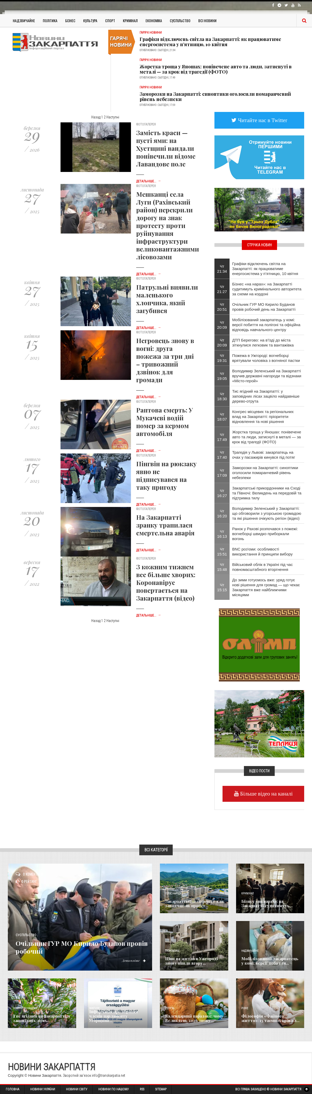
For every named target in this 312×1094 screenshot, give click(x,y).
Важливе (94, 1008)
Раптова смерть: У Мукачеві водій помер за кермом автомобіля (164, 422)
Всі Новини (207, 20)
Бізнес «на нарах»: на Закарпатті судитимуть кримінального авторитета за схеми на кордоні (266, 289)
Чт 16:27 (222, 493)
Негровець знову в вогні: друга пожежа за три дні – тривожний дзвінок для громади (165, 360)
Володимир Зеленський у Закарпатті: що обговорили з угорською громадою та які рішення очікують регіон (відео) (266, 513)
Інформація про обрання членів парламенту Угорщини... (118, 1018)
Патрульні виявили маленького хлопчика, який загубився (167, 299)
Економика (172, 950)
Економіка (154, 20)
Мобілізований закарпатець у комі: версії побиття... (269, 961)
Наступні (112, 117)
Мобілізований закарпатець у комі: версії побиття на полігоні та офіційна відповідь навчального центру (266, 325)
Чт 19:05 (222, 376)
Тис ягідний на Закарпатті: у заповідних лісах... (39, 1018)
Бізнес (70, 20)
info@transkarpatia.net (108, 1075)
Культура (90, 20)
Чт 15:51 (222, 551)
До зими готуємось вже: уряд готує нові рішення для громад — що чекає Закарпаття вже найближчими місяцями (266, 587)
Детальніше (132, 960)
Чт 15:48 (222, 567)
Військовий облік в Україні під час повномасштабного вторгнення (262, 567)
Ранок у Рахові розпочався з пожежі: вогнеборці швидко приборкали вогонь (265, 534)
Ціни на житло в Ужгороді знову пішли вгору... (189, 961)
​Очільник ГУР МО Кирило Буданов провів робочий (83, 946)
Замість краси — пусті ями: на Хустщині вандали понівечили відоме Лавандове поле (165, 148)
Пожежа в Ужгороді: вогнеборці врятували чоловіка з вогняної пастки (266, 358)
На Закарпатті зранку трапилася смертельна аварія (165, 525)
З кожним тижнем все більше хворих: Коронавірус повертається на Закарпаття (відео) (165, 582)
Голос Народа (173, 893)
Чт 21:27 (222, 289)
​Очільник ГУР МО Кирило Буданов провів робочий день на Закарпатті (264, 307)
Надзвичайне (24, 20)
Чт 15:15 (222, 587)
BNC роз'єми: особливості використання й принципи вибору (262, 551)
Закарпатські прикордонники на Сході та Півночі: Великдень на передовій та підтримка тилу (267, 493)
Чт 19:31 (222, 358)
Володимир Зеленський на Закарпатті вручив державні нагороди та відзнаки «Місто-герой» (266, 376)
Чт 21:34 (222, 268)
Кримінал (130, 20)
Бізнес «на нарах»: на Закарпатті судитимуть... (264, 903)
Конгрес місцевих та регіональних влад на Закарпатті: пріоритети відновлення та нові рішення (263, 416)
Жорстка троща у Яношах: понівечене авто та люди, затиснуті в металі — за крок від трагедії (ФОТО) (216, 69)
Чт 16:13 (222, 534)
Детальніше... (148, 181)
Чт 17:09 (222, 472)
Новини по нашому (25, 1008)
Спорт (110, 20)
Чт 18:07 (222, 416)
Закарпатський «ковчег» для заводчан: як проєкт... (192, 903)
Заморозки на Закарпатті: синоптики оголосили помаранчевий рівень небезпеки (215, 96)
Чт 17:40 (222, 454)
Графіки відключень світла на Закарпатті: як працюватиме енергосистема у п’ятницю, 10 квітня (210, 41)
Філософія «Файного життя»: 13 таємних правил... (269, 1018)
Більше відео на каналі (266, 793)
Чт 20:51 (222, 307)
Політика (50, 20)
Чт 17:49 (222, 437)
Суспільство (180, 20)
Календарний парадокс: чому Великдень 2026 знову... (192, 1018)
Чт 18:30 (222, 396)
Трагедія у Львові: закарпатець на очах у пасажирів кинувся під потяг (263, 454)
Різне (244, 1008)
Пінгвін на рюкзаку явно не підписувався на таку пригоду (166, 475)
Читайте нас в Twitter (262, 120)
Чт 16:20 (222, 513)
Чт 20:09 (222, 325)
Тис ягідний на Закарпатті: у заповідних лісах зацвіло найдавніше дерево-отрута (265, 396)
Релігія (169, 1008)
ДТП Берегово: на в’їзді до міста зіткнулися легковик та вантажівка (263, 342)
